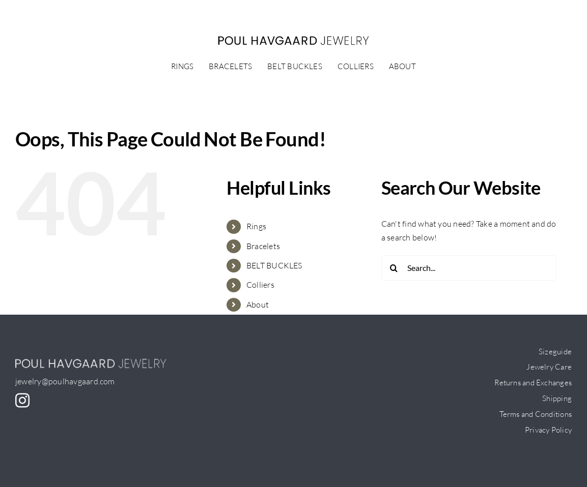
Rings (256, 226)
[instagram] (22, 400)
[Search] (394, 268)
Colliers (260, 285)
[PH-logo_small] (293, 40)
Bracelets (263, 246)
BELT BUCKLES (274, 265)
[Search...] (468, 268)
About (257, 304)
